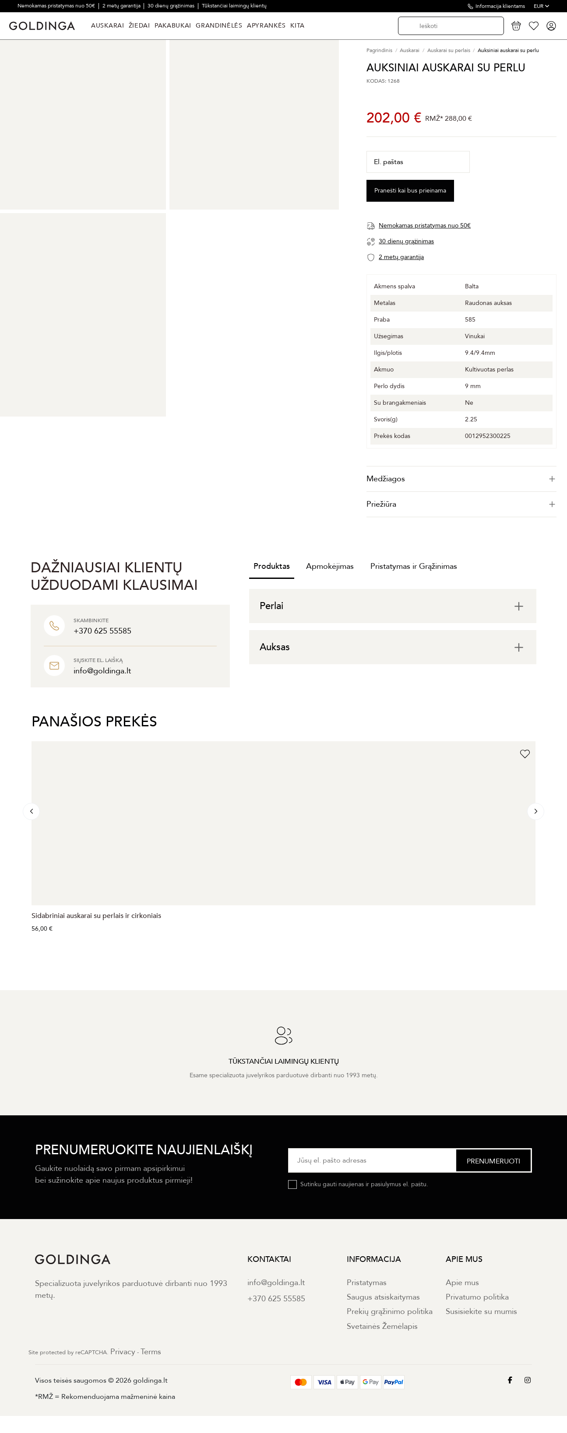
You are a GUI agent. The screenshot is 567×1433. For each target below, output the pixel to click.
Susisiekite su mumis (481, 1311)
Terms (151, 1351)
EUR (541, 6)
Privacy (122, 1351)
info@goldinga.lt (276, 1282)
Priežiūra (461, 504)
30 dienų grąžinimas (172, 5)
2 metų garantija (122, 5)
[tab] (461, 479)
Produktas (272, 566)
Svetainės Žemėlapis (382, 1326)
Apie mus (462, 1282)
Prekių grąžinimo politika (390, 1311)
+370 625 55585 (276, 1298)
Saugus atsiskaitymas (383, 1297)
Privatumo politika (477, 1297)
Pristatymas (367, 1282)
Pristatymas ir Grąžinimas (413, 566)
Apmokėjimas (330, 566)
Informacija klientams (500, 6)
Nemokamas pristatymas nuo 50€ (57, 5)
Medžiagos (461, 478)
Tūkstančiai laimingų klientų (234, 5)
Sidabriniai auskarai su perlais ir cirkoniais (96, 916)
